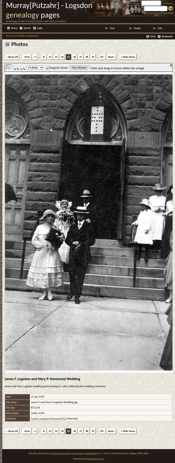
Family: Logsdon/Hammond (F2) (49, 418)
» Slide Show (128, 57)
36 (74, 57)
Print (152, 36)
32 (50, 57)
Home (14, 28)
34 (62, 57)
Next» (111, 57)
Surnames (168, 12)
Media (137, 28)
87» (102, 57)
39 (93, 57)
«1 (34, 57)
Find (112, 28)
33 (56, 57)
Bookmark (167, 36)
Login (40, 28)
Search (27, 28)
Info (160, 28)
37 (80, 57)
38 (86, 57)
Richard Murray (96, 458)
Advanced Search (153, 12)
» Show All (12, 57)
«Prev (27, 57)
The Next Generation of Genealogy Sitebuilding (73, 453)
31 (44, 57)
